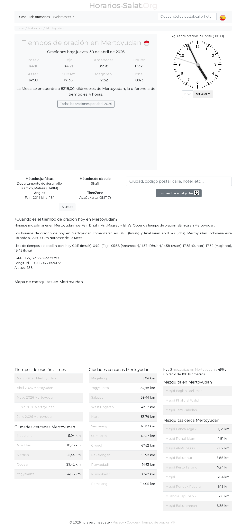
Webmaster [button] (62, 17)
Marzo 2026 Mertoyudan (36, 378)
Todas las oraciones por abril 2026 (86, 104)
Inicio (20, 28)
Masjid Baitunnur (179, 458)
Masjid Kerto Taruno (181, 467)
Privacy (118, 522)
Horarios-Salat (115, 5)
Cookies (133, 522)
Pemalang (99, 484)
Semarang (99, 426)
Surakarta (99, 436)
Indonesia (35, 28)
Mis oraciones (39, 17)
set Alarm (203, 94)
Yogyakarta (25, 474)
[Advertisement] (85, 137)
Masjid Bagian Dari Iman (184, 391)
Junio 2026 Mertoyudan (36, 407)
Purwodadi (100, 465)
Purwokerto (101, 474)
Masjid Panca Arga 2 (181, 429)
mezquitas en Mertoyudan (194, 369)
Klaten (96, 417)
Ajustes (67, 207)
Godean (23, 464)
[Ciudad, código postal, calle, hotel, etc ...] (179, 181)
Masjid (170, 477)
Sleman (23, 455)
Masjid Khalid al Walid (182, 400)
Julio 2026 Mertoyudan (35, 417)
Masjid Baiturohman (181, 506)
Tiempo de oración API (159, 522)
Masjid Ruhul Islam (180, 438)
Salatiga (97, 397)
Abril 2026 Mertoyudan (35, 388)
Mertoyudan (55, 28)
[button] (223, 14)
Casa (22, 17)
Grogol (96, 445)
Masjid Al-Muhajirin (180, 448)
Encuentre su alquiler (179, 192)
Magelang (25, 436)
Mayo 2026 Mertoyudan (35, 397)
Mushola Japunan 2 (181, 496)
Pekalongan (100, 455)
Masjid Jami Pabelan (181, 410)
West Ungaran (102, 407)
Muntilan (24, 445)
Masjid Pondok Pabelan (184, 486)
